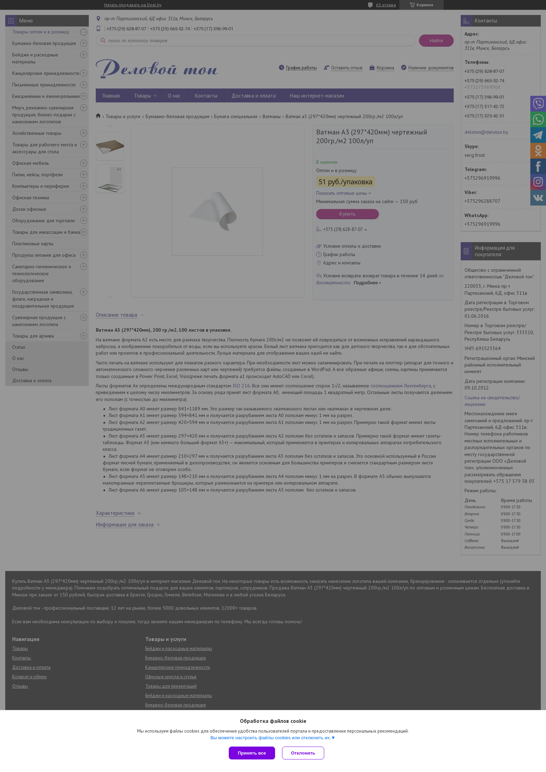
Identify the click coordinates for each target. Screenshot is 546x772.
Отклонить (303, 753)
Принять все (252, 753)
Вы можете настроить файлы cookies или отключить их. (270, 737)
